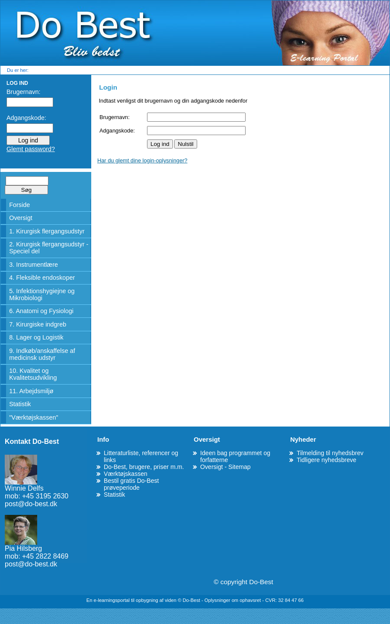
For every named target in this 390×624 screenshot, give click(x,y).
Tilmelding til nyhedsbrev (330, 452)
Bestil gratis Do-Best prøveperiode (131, 484)
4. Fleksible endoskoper (42, 277)
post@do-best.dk (31, 504)
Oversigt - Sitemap (225, 466)
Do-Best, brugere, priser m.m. (144, 466)
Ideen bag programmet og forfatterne (235, 456)
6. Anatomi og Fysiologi (41, 310)
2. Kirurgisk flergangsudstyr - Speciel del (48, 248)
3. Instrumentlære (33, 264)
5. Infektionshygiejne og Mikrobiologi (41, 294)
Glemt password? (30, 148)
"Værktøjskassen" (33, 417)
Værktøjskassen (125, 473)
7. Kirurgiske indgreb (37, 324)
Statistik (20, 404)
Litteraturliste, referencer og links (141, 456)
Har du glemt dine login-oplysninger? (142, 160)
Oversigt (20, 217)
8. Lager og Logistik (36, 337)
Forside (19, 204)
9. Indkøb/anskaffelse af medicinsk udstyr (42, 354)
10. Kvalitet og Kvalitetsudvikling (33, 374)
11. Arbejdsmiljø (31, 391)
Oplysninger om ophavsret (233, 600)
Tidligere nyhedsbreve (326, 459)
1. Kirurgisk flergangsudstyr (46, 231)
